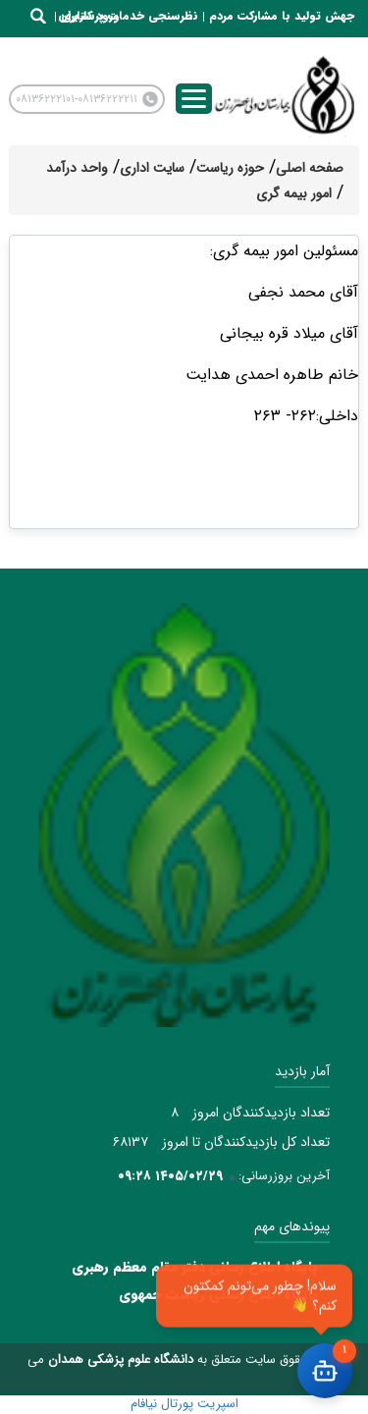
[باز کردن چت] (324, 1370)
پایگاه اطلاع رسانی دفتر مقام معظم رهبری (195, 1267)
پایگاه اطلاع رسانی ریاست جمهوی (218, 1294)
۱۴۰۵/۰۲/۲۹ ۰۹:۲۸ (170, 1176)
